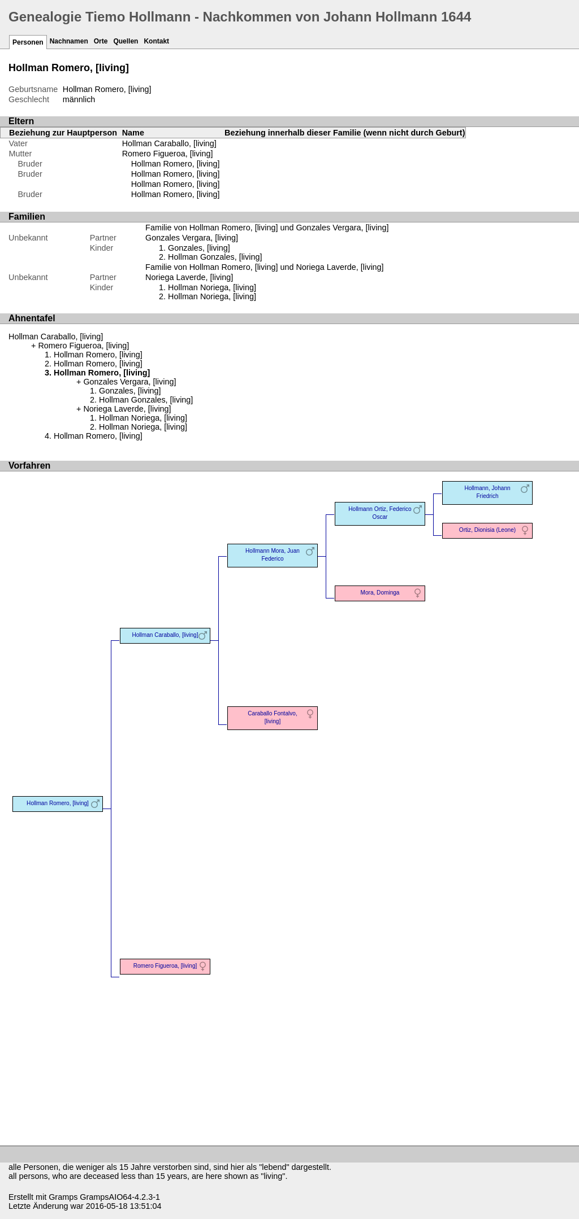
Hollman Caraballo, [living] (169, 143)
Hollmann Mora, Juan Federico (272, 555)
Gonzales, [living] (199, 247)
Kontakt (156, 41)
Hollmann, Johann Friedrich (487, 492)
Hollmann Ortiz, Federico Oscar (379, 513)
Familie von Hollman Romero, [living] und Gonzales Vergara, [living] (266, 227)
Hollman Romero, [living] (175, 163)
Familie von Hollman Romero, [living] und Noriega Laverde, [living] (264, 267)
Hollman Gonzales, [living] (215, 256)
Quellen (125, 41)
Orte (101, 41)
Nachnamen (69, 41)
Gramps (63, 1196)
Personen (28, 42)
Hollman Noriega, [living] (212, 287)
